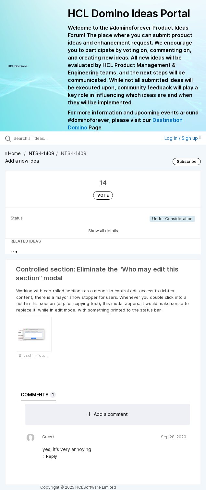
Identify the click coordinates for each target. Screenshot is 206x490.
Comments (38, 394)
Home (13, 153)
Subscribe (187, 161)
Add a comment (107, 414)
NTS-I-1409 (41, 153)
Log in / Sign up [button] (182, 138)
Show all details (103, 230)
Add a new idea (22, 161)
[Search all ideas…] (50, 138)
